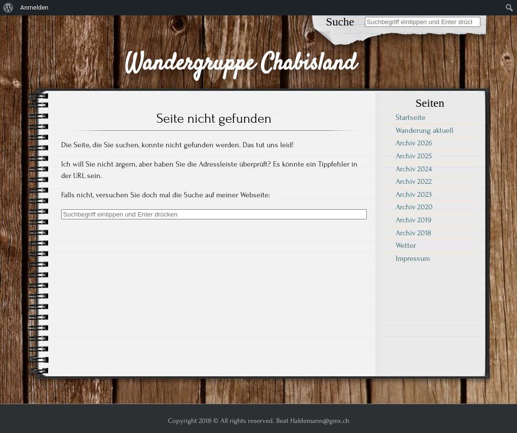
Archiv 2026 (414, 143)
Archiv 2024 (414, 169)
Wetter (406, 245)
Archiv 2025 (414, 156)
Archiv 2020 (414, 207)
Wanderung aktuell (424, 130)
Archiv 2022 (414, 181)
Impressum (413, 258)
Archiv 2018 (413, 233)
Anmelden (34, 7)
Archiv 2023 (414, 194)
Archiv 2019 (413, 220)
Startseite (411, 117)
